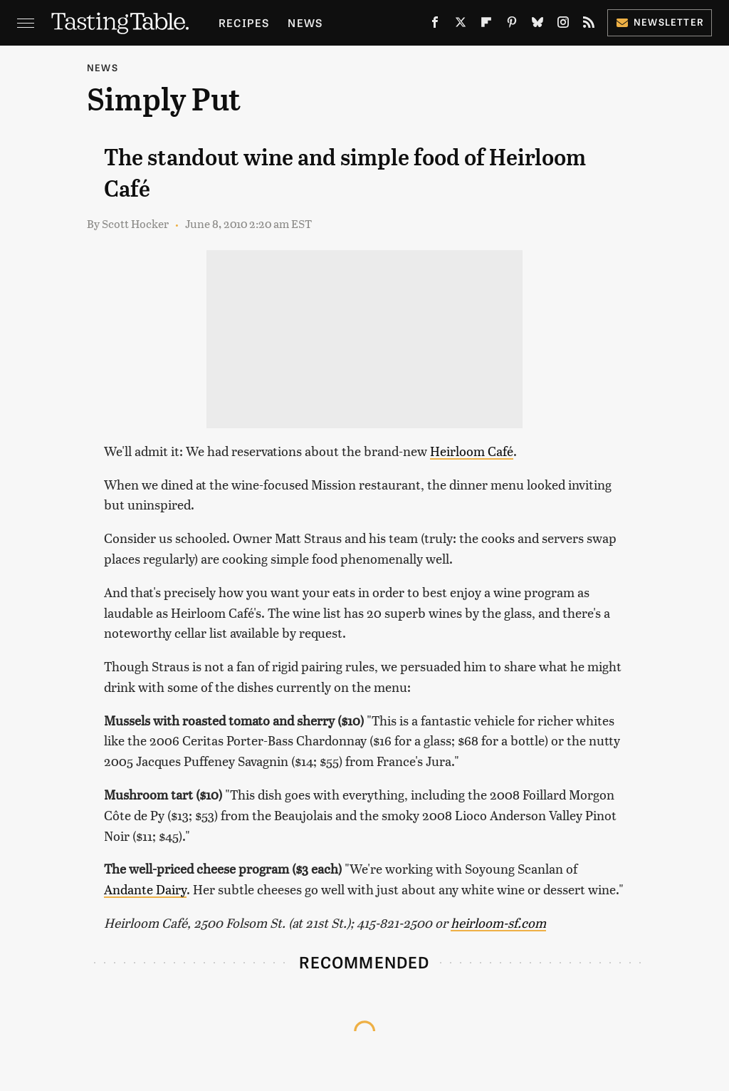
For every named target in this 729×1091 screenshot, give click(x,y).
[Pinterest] (512, 25)
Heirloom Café (471, 451)
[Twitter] (460, 25)
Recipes (244, 22)
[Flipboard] (486, 25)
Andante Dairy (145, 889)
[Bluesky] (537, 25)
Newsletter (659, 22)
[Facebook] (435, 25)
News (305, 22)
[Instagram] (563, 25)
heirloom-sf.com (498, 922)
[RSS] (589, 25)
